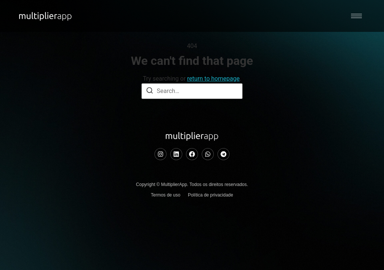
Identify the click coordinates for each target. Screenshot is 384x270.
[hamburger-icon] (356, 16)
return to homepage (213, 110)
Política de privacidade (210, 227)
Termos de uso (165, 227)
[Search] (149, 124)
